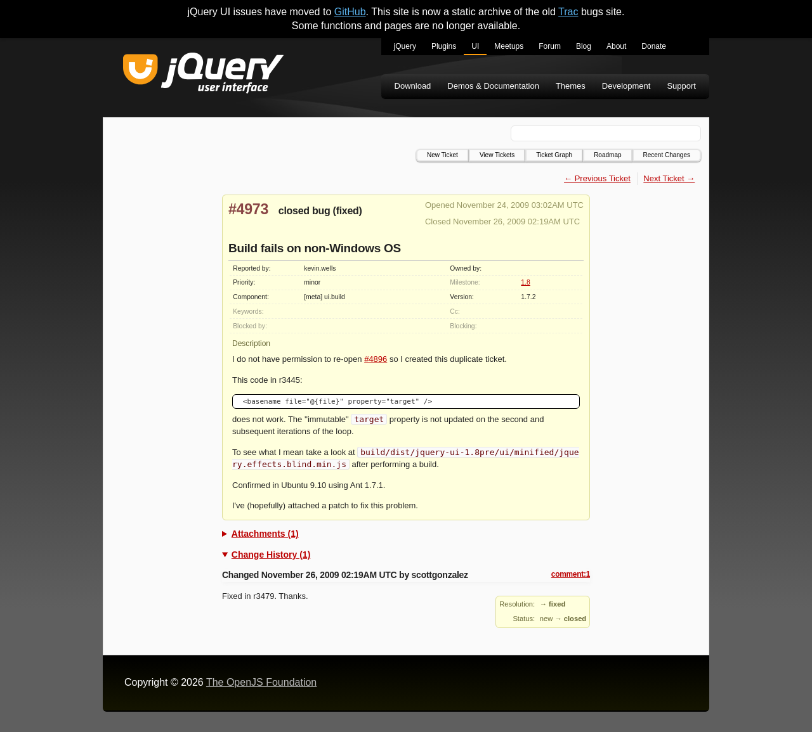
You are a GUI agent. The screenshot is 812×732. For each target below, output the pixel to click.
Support (681, 86)
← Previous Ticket (597, 178)
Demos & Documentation (493, 86)
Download (413, 86)
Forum (550, 46)
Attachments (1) (265, 534)
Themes (571, 86)
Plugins (443, 46)
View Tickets (497, 154)
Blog (583, 46)
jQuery (405, 46)
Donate (653, 46)
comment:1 (570, 574)
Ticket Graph (554, 154)
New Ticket (442, 154)
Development (626, 86)
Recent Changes (667, 154)
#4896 (375, 359)
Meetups (508, 46)
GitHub (350, 11)
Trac (568, 11)
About (616, 46)
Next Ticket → (669, 178)
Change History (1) (271, 554)
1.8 (525, 282)
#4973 (248, 209)
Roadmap (607, 154)
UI (475, 46)
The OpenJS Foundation (261, 682)
